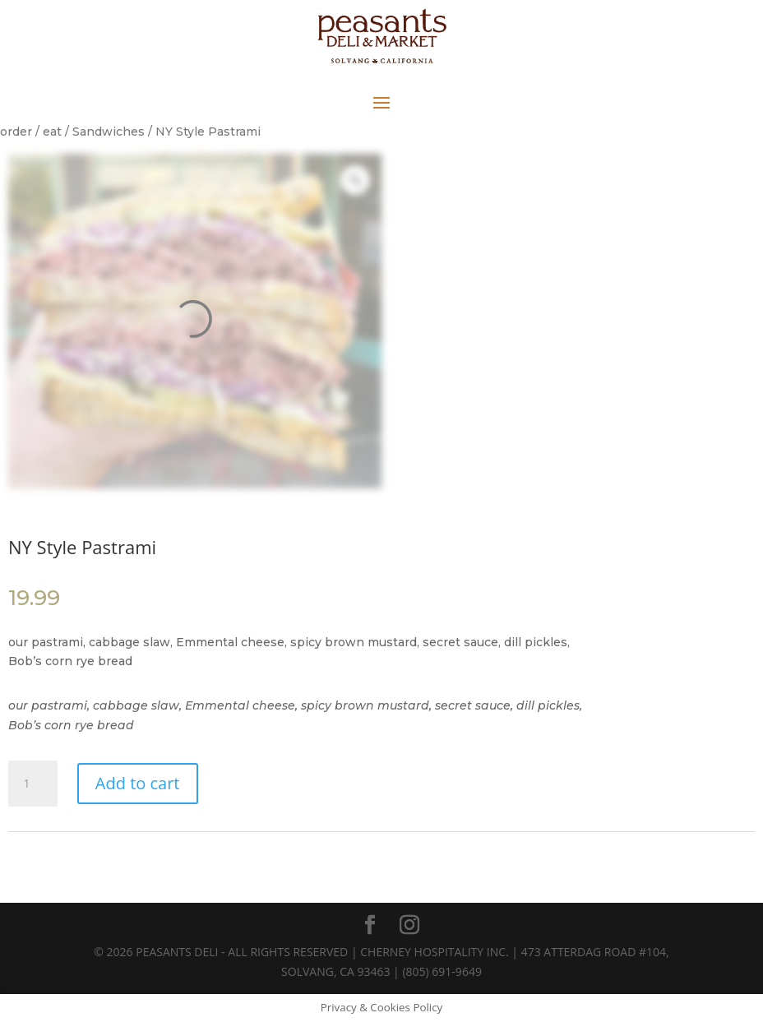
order (16, 131)
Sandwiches (108, 131)
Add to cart (137, 783)
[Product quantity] (33, 784)
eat (52, 131)
